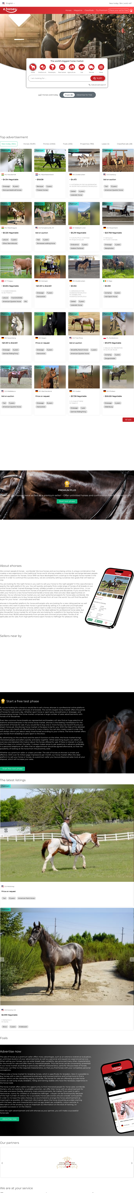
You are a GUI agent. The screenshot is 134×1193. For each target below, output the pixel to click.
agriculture (72, 67)
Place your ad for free (118, 10)
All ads (128, 420)
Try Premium (102, 10)
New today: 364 (116, 3)
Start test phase (67, 501)
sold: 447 (128, 3)
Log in (131, 10)
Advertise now (9, 1119)
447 (40, 95)
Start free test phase (12, 768)
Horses (68, 10)
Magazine (78, 10)
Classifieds (89, 10)
